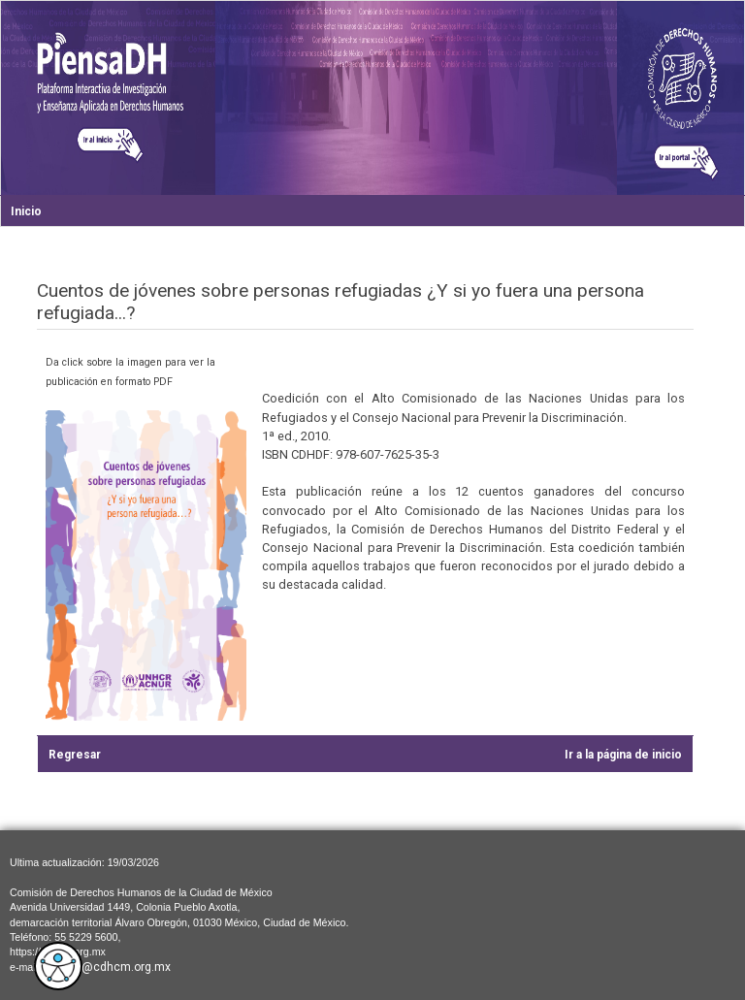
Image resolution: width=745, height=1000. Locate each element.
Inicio (26, 211)
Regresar (75, 754)
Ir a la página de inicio (623, 754)
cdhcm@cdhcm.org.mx (107, 967)
